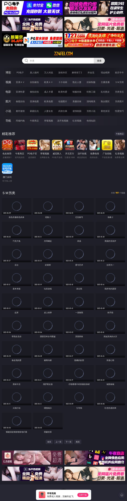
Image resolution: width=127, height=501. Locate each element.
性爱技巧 (119, 111)
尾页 (78, 441)
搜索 (99, 60)
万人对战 (48, 72)
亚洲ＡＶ (20, 82)
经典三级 (91, 91)
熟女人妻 (77, 82)
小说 (8, 111)
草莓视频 (48, 120)
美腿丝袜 (77, 101)
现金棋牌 (105, 72)
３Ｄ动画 (62, 82)
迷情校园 (77, 111)
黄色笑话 (105, 111)
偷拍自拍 (34, 91)
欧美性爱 (62, 91)
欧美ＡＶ (48, 82)
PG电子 (20, 72)
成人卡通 (48, 91)
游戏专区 (62, 72)
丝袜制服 (91, 82)
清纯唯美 (91, 101)
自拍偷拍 (34, 82)
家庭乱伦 (34, 111)
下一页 (68, 441)
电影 (8, 92)
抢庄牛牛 (119, 72)
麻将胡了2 (77, 72)
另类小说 (91, 111)
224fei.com (63, 53)
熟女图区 (105, 101)
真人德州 (34, 72)
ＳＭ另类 (119, 82)
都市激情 (20, 111)
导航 (8, 120)
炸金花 (91, 72)
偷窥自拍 (20, 101)
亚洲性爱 (20, 91)
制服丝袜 (77, 91)
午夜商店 (34, 120)
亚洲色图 (34, 101)
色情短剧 (91, 120)
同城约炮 (20, 120)
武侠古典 (62, 111)
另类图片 (119, 101)
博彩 (8, 72)
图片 (8, 101)
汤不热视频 (62, 120)
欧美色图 (48, 101)
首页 (49, 441)
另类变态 (119, 91)
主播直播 (105, 82)
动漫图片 (62, 101)
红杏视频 (77, 120)
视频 (8, 82)
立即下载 (83, 495)
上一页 (58, 441)
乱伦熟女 (105, 91)
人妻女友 (48, 111)
